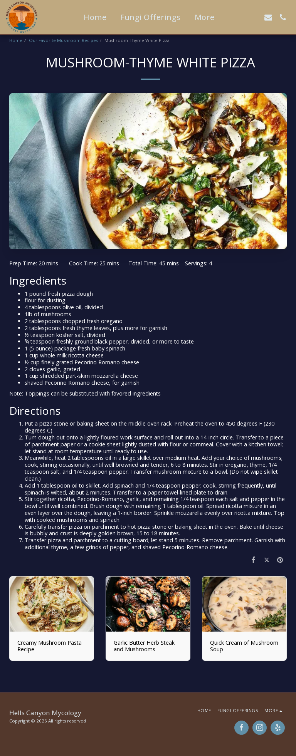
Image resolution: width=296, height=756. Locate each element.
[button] (239, 17)
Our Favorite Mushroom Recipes (63, 40)
